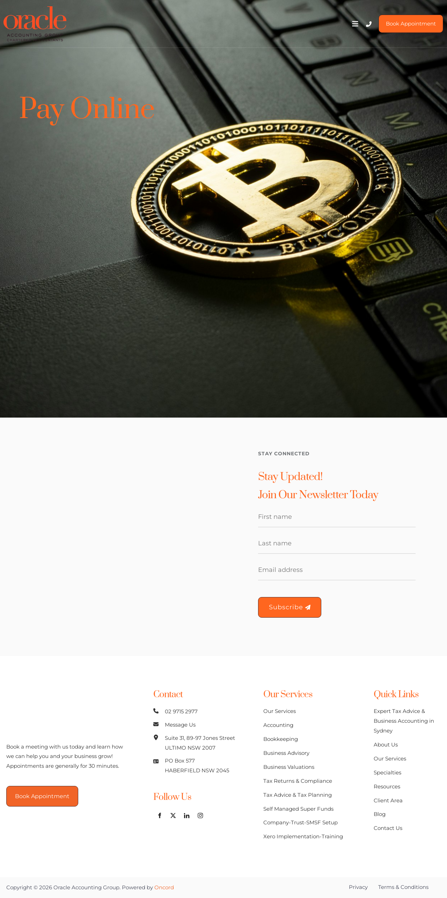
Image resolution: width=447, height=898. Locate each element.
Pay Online (87, 109)
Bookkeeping (280, 739)
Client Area (388, 800)
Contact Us (388, 828)
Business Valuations (288, 767)
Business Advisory (286, 753)
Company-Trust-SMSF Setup (300, 822)
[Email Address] (337, 570)
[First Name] (337, 517)
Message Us (180, 724)
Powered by (148, 887)
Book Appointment (407, 19)
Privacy (358, 887)
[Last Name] (337, 543)
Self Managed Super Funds (298, 808)
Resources (387, 786)
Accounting (278, 725)
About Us (386, 744)
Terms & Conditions (403, 887)
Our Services (279, 711)
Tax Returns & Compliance (297, 781)
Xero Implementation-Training (303, 836)
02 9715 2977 (181, 711)
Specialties (387, 772)
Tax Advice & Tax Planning (297, 795)
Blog (380, 814)
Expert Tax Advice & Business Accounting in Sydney (404, 721)
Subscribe (289, 607)
